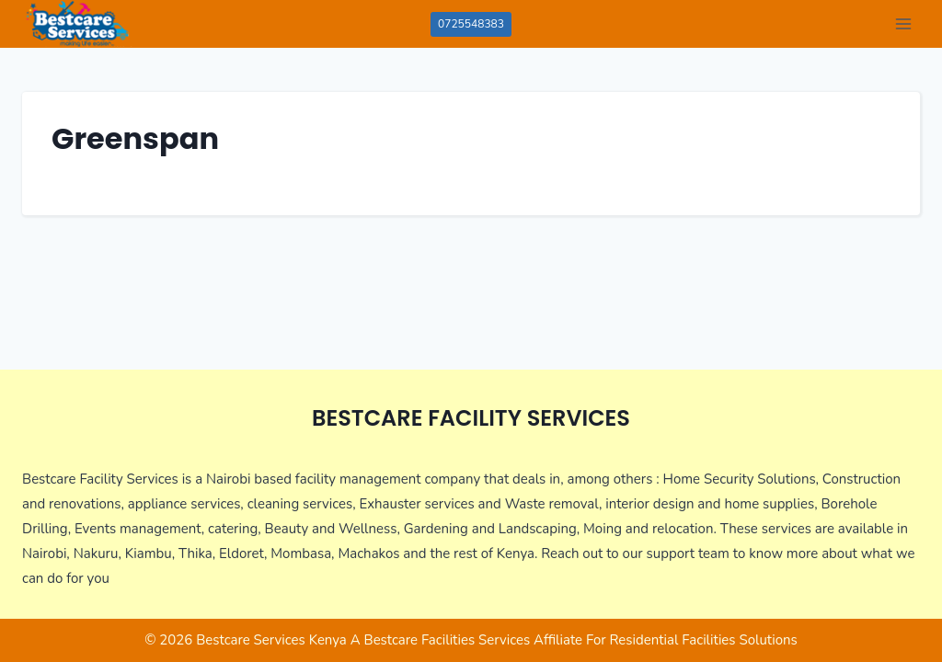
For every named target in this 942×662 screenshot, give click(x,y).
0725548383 (471, 24)
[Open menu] (903, 23)
